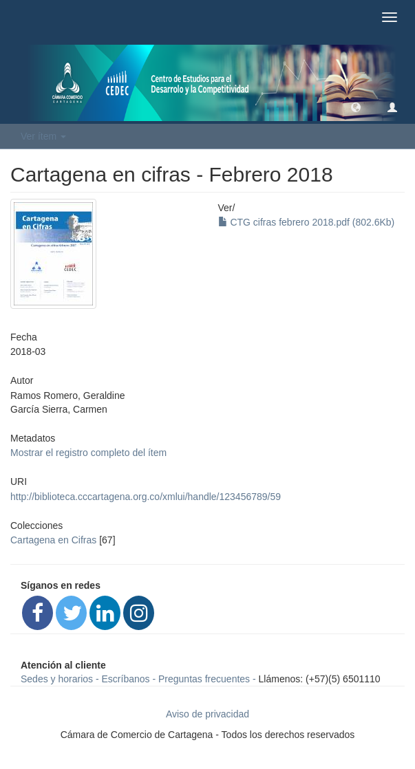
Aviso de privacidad (207, 713)
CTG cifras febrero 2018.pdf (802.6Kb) (306, 222)
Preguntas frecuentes (204, 678)
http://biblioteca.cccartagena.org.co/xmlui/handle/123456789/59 (145, 496)
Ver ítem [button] (43, 136)
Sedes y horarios (57, 678)
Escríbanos (126, 678)
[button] (355, 106)
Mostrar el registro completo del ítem (88, 452)
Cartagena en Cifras (53, 539)
